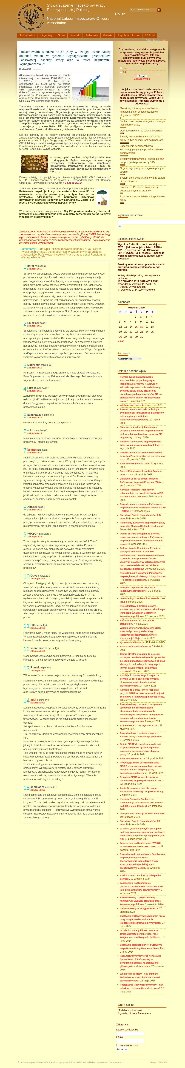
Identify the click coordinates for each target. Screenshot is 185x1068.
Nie (124, 68)
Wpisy (148, 40)
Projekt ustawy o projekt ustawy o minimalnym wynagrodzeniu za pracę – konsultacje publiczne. (141, 901)
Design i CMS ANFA (158, 1062)
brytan (32, 449)
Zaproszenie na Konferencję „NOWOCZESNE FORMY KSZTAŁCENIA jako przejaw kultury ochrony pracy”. (142, 886)
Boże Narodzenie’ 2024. (132, 758)
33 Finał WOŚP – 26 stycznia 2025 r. (139, 725)
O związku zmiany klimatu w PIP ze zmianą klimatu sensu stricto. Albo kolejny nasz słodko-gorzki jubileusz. (141, 934)
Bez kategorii (37, 69)
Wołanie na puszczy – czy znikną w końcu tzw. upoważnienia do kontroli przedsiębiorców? (140, 977)
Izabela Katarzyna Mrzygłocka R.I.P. (139, 908)
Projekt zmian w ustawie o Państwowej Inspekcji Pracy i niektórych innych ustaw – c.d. (143, 456)
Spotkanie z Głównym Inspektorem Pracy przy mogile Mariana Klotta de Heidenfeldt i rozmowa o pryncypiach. (142, 919)
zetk (34, 699)
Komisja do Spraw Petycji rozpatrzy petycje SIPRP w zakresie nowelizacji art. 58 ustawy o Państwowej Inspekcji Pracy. (142, 693)
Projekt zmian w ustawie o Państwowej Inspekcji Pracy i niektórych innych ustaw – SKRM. (143, 507)
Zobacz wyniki (142, 79)
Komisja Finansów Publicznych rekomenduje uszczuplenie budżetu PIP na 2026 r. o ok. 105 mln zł (141, 493)
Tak (125, 72)
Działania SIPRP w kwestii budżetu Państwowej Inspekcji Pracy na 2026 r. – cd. (142, 482)
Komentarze (157, 40)
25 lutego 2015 (34, 453)
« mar (121, 341)
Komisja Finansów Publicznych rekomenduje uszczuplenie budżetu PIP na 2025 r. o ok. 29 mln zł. (141, 802)
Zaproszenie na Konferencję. (135, 646)
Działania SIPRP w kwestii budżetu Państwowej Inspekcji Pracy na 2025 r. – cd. (142, 780)
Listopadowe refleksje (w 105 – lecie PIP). (142, 813)
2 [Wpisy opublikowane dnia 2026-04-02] (141, 317)
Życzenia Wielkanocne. (132, 642)
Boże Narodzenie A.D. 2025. (135, 463)
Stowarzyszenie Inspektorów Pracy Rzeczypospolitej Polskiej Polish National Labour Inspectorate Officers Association (86, 14)
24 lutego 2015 (34, 269)
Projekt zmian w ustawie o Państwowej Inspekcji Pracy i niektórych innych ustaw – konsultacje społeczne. (143, 576)
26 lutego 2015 (38, 790)
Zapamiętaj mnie (127, 1045)
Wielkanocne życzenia (132, 405)
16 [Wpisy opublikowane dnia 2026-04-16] (141, 327)
